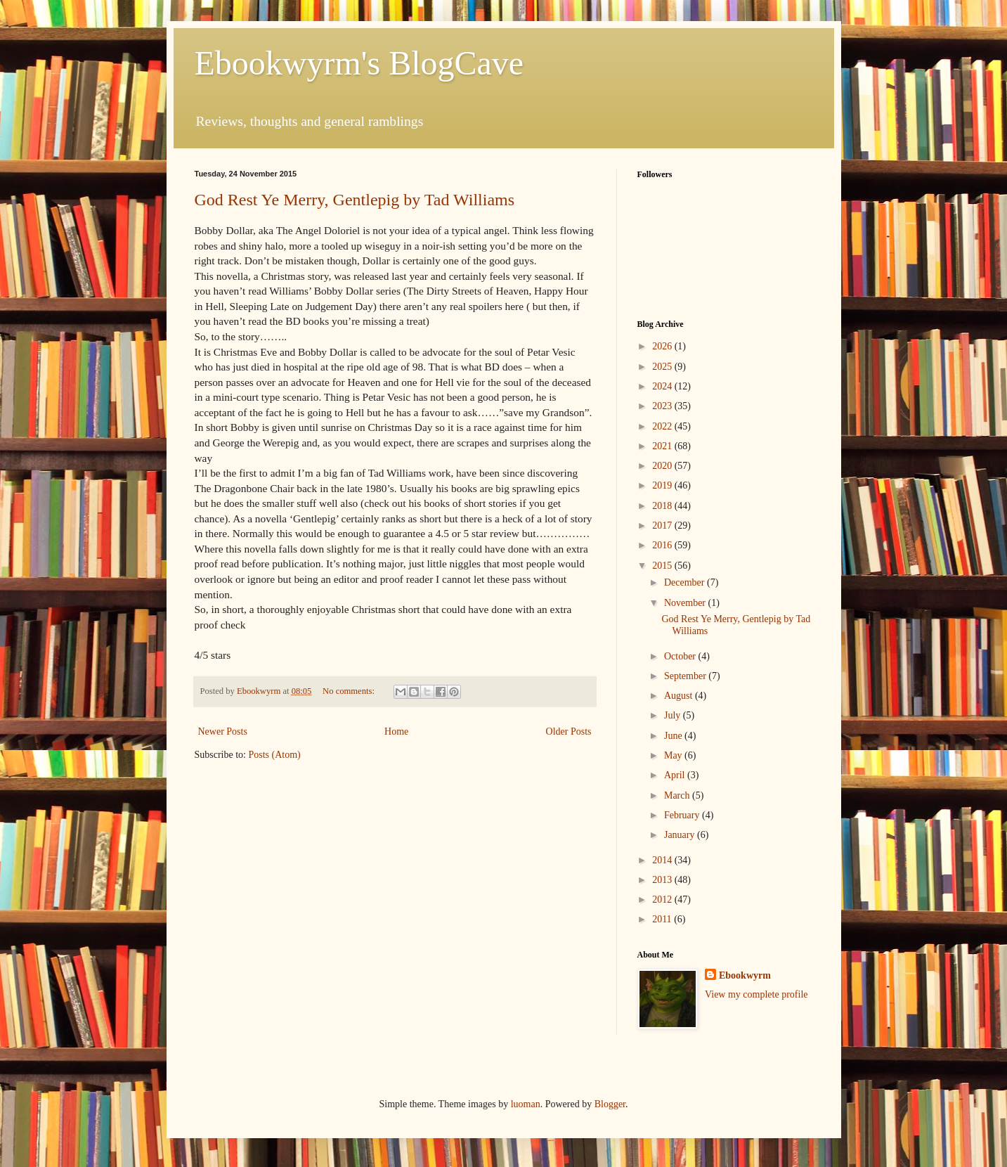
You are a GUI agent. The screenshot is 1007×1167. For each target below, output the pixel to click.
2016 (663, 545)
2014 (663, 860)
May (674, 755)
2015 (663, 565)
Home (396, 731)
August (679, 695)
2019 (663, 485)
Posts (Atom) (275, 754)
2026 (663, 346)
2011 (663, 919)
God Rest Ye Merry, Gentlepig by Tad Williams (355, 200)
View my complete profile (756, 994)
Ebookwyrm (745, 975)
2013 (663, 880)
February (683, 815)
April (675, 775)
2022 (663, 426)
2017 (663, 525)
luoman (525, 1104)
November (686, 603)
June (674, 735)
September (686, 676)
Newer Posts (222, 731)
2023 (663, 406)
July (673, 715)
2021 (663, 446)
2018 (663, 506)
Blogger (610, 1104)
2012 (663, 899)
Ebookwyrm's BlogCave (359, 63)
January (680, 835)
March (678, 795)
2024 (663, 386)
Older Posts (569, 731)
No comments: (350, 691)
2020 (663, 465)
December (685, 582)
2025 (663, 366)
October (681, 656)
